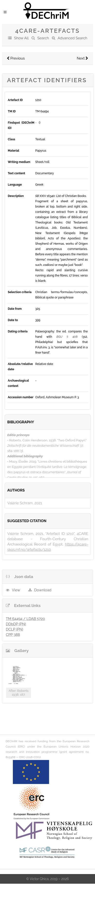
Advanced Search (72, 38)
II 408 (67, 336)
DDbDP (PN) (16, 624)
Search (43, 38)
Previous (16, 58)
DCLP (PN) (14, 629)
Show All (21, 38)
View (16, 590)
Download (42, 590)
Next (82, 58)
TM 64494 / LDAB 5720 (25, 619)
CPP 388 (13, 635)
